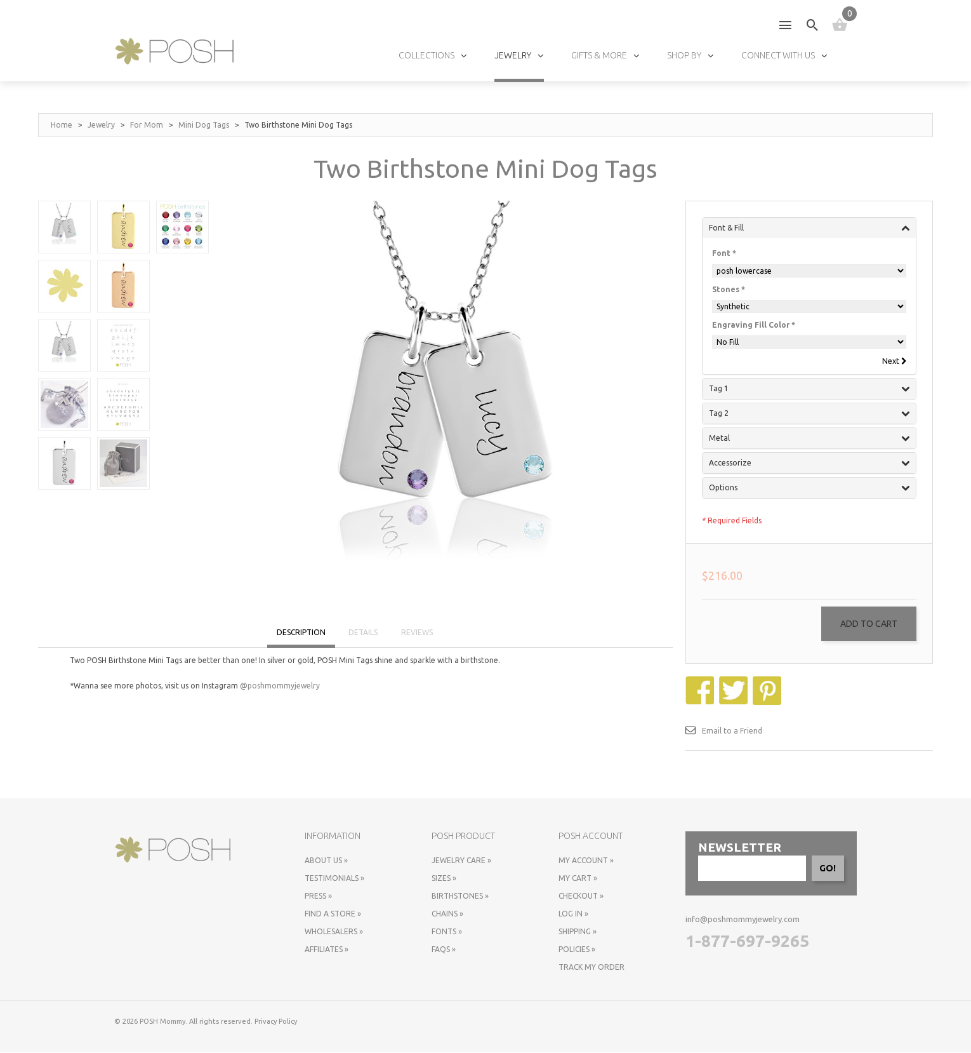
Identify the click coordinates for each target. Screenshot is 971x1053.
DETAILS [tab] (363, 632)
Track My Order (591, 967)
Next (893, 361)
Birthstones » (460, 896)
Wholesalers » (334, 932)
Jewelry (101, 125)
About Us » (326, 861)
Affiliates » (326, 950)
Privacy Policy (275, 1022)
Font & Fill (809, 228)
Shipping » (577, 932)
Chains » (447, 914)
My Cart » (577, 879)
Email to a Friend (732, 731)
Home (61, 125)
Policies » (576, 950)
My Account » (586, 861)
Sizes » (444, 879)
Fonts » (447, 932)
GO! (827, 869)
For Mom (146, 125)
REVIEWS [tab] (417, 632)
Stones (728, 289)
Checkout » (581, 896)
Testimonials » (334, 879)
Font (724, 253)
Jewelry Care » (461, 861)
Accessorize (809, 463)
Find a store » (333, 914)
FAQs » (444, 950)
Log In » (573, 914)
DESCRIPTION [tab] (301, 632)
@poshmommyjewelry (280, 685)
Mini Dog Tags (203, 125)
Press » (318, 896)
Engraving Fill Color (753, 325)
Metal (809, 438)
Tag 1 (809, 389)
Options (809, 488)
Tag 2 (809, 414)
